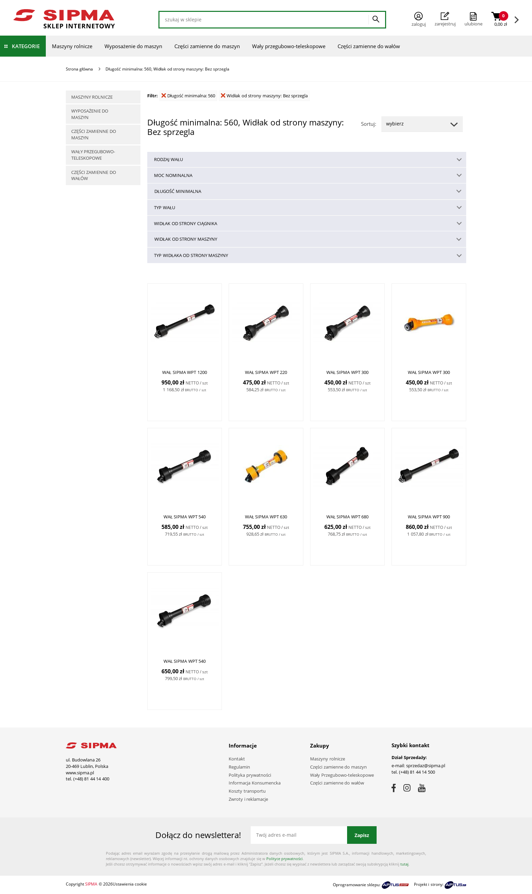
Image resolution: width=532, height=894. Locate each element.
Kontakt (237, 759)
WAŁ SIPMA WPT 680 (347, 517)
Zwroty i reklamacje (248, 799)
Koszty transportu (247, 791)
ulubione (473, 24)
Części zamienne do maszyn (207, 46)
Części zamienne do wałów (369, 46)
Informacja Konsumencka (255, 783)
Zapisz (362, 835)
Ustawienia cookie (130, 884)
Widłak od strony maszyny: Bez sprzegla (264, 96)
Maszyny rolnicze (72, 46)
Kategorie (26, 46)
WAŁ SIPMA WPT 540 (185, 517)
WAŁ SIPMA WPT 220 (266, 373)
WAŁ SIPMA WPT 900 (429, 517)
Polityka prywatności (250, 775)
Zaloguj (419, 19)
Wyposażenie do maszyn (133, 46)
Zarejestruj (445, 19)
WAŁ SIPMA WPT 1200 (184, 373)
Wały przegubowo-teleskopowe (288, 46)
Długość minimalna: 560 (188, 96)
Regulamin (239, 767)
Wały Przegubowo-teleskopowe (342, 775)
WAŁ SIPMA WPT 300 (347, 373)
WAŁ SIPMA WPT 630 (266, 517)
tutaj (404, 864)
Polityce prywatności (284, 858)
